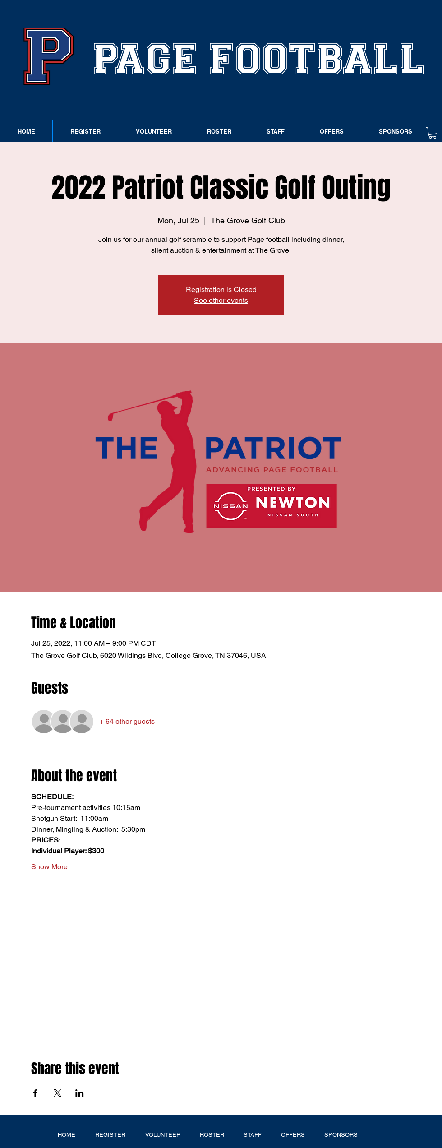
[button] (432, 133)
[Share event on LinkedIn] (79, 1093)
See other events (221, 300)
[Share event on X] (57, 1093)
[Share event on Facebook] (35, 1093)
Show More (49, 866)
